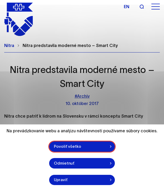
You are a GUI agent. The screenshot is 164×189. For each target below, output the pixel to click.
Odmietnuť (64, 163)
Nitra (9, 45)
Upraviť (61, 179)
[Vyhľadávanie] (142, 6)
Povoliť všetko (67, 146)
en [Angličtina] (126, 6)
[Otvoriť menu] (155, 7)
